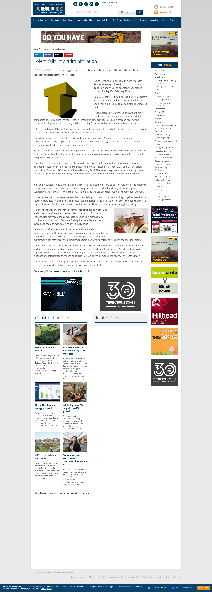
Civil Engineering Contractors (162, 104)
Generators (160, 115)
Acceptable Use (134, 577)
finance (94, 213)
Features (127, 20)
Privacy (145, 577)
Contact (74, 577)
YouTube (91, 4)
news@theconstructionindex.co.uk (72, 271)
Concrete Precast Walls (165, 173)
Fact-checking (113, 577)
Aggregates (160, 108)
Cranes (158, 93)
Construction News (41, 20)
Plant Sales (160, 74)
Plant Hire (159, 70)
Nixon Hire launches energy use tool (46, 407)
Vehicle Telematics (163, 176)
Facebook (97, 4)
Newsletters (168, 12)
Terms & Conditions (156, 577)
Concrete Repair (162, 193)
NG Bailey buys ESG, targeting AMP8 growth (73, 408)
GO (139, 12)
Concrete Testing (162, 183)
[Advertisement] (91, 531)
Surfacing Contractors (165, 99)
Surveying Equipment (164, 137)
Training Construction (165, 86)
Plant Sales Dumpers (164, 157)
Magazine (144, 20)
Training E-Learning (164, 164)
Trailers (158, 144)
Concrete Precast (162, 196)
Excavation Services (163, 96)
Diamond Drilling (162, 134)
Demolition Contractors (165, 125)
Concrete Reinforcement (166, 141)
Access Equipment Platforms (163, 129)
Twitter (81, 4)
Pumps (158, 118)
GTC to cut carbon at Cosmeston (46, 457)
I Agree (203, 588)
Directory (177, 577)
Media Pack (154, 20)
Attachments (160, 77)
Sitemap (169, 577)
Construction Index (49, 8)
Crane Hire (160, 89)
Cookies (124, 577)
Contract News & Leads (77, 20)
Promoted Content (58, 20)
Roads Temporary (163, 161)
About (81, 577)
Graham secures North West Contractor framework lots (75, 460)
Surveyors (159, 186)
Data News (117, 20)
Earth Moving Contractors (161, 168)
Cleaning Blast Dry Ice (165, 199)
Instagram (75, 4)
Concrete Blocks (162, 154)
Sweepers (159, 190)
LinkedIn (86, 4)
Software (159, 122)
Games (164, 20)
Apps (172, 20)
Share (37, 55)
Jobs (134, 20)
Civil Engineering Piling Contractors (165, 81)
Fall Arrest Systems (163, 180)
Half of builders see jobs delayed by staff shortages (74, 350)
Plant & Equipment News (99, 20)
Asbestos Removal (163, 151)
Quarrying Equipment (165, 147)
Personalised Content (182, 588)
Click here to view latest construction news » (62, 493)
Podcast (36, 25)
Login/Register (167, 6)
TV (138, 20)
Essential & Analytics (158, 588)
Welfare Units (161, 112)
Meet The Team (91, 577)
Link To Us (103, 577)
